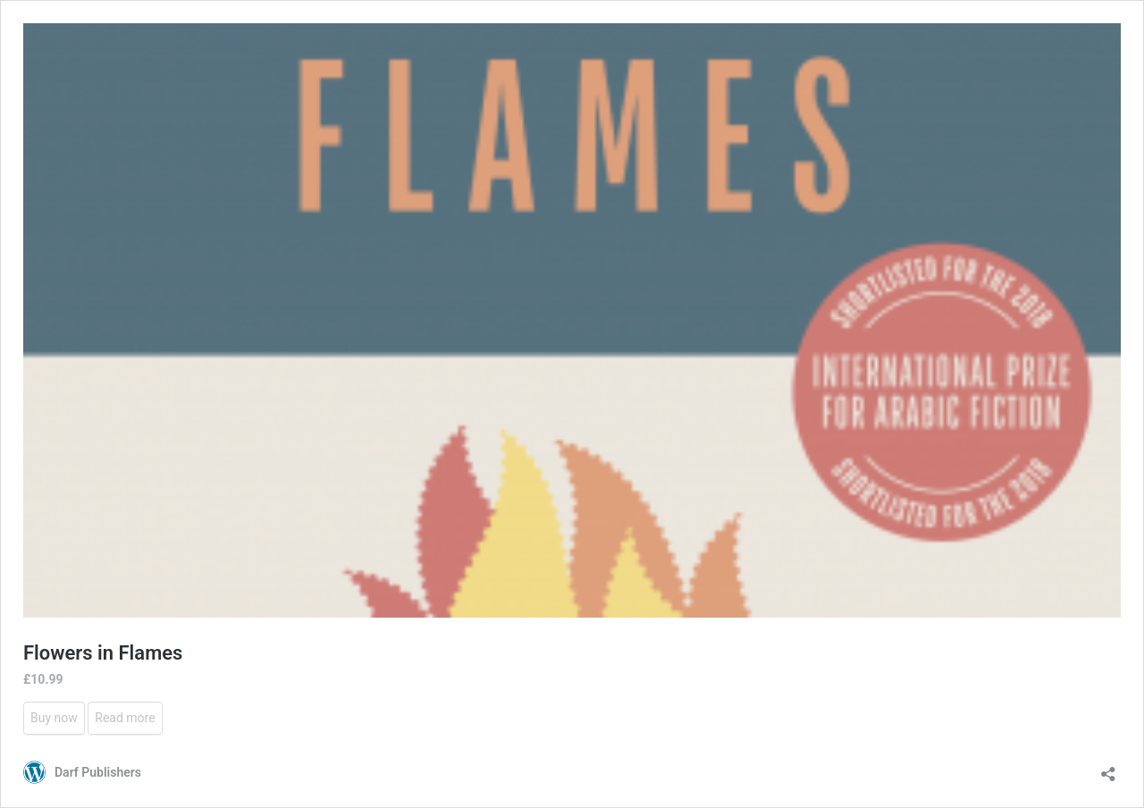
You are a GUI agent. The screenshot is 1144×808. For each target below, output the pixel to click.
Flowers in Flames (102, 653)
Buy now (54, 718)
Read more (125, 718)
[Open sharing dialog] (1108, 768)
